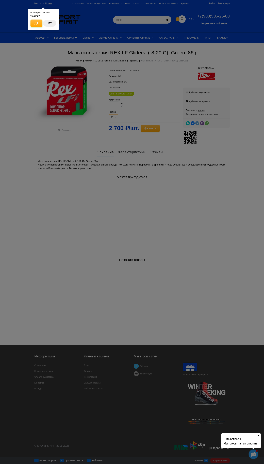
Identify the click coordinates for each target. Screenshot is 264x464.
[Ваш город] (258, 435)
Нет (49, 23)
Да (36, 23)
